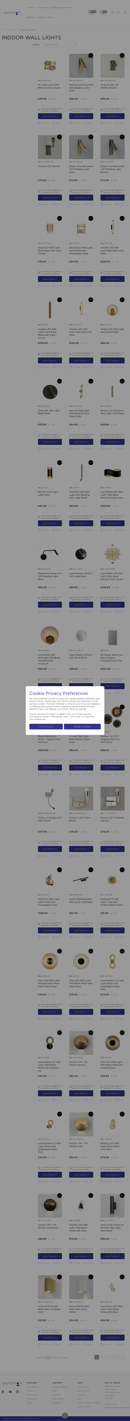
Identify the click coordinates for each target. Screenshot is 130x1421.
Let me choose (46, 726)
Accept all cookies (82, 726)
